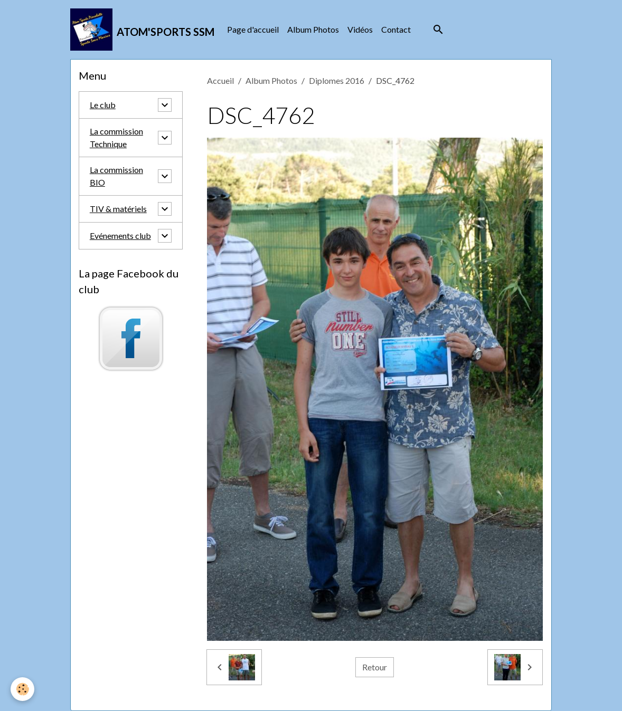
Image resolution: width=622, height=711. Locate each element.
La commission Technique (116, 137)
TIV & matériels (118, 209)
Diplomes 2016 (336, 80)
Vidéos (360, 29)
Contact (396, 29)
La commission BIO (116, 176)
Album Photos (313, 29)
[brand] (142, 29)
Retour (374, 667)
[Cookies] (22, 689)
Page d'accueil (253, 29)
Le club (103, 105)
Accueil (220, 80)
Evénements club (120, 235)
